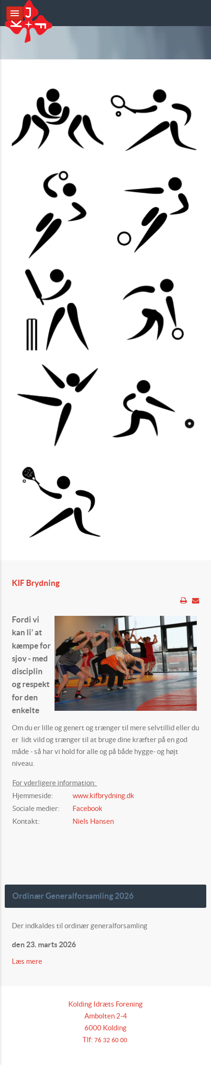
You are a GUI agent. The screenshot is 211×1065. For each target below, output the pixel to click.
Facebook (87, 808)
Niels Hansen (93, 821)
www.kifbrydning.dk (103, 796)
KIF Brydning (36, 583)
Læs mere (28, 961)
